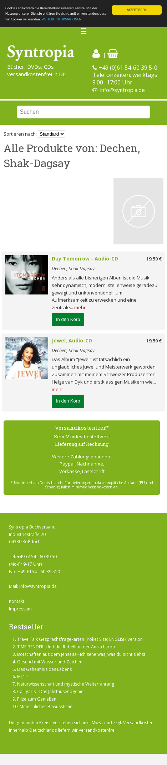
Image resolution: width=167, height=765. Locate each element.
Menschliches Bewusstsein (46, 706)
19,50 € (154, 258)
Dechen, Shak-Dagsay (73, 268)
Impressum (20, 609)
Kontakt (16, 601)
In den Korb (68, 319)
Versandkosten (138, 723)
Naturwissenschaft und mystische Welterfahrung (65, 684)
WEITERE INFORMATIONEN (61, 19)
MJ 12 (22, 676)
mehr (80, 307)
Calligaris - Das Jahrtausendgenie (50, 691)
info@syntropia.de (122, 89)
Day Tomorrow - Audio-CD (85, 258)
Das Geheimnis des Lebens (44, 669)
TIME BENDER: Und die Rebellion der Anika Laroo (66, 647)
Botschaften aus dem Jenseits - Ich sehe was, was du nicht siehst (81, 654)
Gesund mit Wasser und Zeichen (49, 662)
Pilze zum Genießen (36, 699)
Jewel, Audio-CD (72, 340)
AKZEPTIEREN (137, 10)
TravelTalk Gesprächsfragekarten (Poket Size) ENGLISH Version (80, 639)
